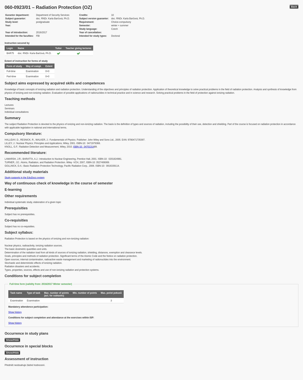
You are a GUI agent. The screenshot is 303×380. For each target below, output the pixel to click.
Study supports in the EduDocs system (24, 177)
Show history (15, 312)
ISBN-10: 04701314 (83, 146)
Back (294, 6)
